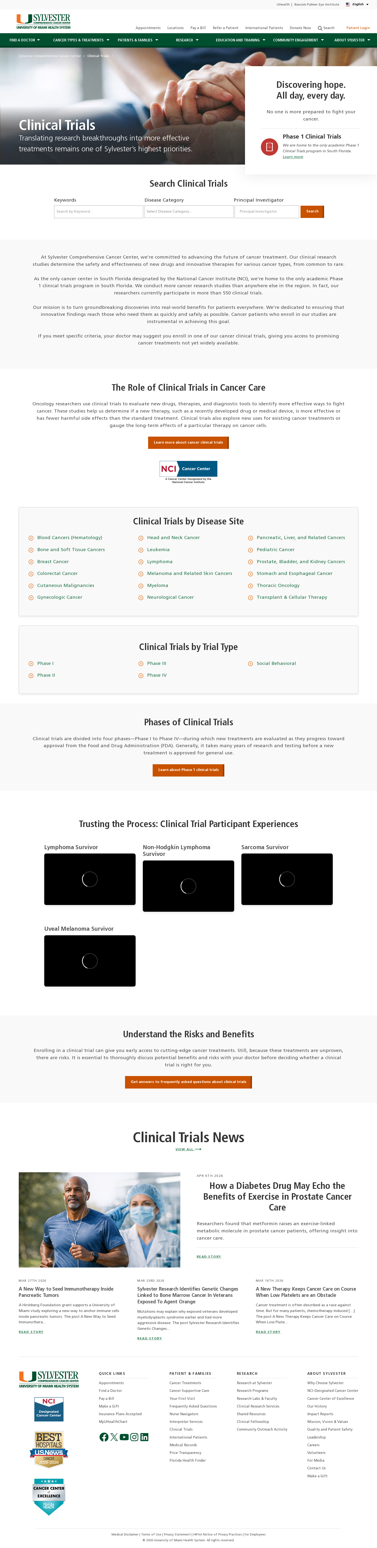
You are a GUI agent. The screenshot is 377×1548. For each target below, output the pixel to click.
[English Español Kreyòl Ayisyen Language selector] (358, 4)
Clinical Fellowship (253, 1422)
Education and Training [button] (238, 40)
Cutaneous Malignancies (65, 585)
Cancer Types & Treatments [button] (79, 40)
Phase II (46, 675)
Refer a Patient (226, 28)
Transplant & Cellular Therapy (292, 597)
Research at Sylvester (254, 1383)
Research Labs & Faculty (257, 1399)
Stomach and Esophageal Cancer (295, 573)
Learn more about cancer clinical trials (188, 443)
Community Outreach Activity (262, 1430)
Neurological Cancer (170, 597)
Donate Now (300, 28)
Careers (313, 1445)
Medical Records (183, 1445)
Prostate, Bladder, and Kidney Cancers (301, 562)
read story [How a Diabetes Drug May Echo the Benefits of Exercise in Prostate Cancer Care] (209, 1256)
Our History (317, 1406)
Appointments (148, 28)
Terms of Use (151, 1534)
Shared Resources (251, 1414)
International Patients (264, 28)
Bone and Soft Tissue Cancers (71, 550)
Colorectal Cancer (57, 573)
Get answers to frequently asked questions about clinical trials (188, 1082)
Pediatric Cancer (276, 550)
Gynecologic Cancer (59, 597)
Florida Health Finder (188, 1461)
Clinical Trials (181, 1430)
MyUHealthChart (113, 1422)
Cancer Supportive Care (189, 1391)
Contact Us (316, 1468)
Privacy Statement (178, 1534)
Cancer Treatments (185, 1383)
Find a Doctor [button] (22, 40)
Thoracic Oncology (278, 585)
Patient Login (355, 28)
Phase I (45, 663)
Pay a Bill (198, 28)
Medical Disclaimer (125, 1534)
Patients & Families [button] (135, 40)
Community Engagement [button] (296, 40)
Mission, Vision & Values (327, 1422)
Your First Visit (182, 1399)
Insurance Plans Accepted (120, 1414)
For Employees (255, 1534)
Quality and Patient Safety (329, 1430)
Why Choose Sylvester (325, 1383)
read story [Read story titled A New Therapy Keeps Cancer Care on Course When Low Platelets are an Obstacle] (268, 1332)
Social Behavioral (276, 663)
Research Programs (252, 1391)
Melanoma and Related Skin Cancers (189, 573)
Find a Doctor (110, 1391)
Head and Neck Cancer (173, 537)
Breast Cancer (53, 562)
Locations (175, 28)
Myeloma (157, 585)
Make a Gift (109, 1406)
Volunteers (316, 1453)
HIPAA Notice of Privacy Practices (218, 1534)
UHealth (283, 4)
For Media (315, 1461)
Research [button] (185, 40)
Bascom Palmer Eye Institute (317, 4)
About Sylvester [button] (349, 40)
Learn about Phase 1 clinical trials (188, 770)
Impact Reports (320, 1414)
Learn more (293, 157)
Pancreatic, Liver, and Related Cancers (301, 537)
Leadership (316, 1438)
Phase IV (157, 675)
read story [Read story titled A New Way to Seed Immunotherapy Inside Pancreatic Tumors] (31, 1332)
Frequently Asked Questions (193, 1406)
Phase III (156, 663)
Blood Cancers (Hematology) (69, 537)
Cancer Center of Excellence (330, 1399)
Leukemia (158, 550)
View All (189, 1149)
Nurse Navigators (184, 1414)
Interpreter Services (186, 1422)
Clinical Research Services (258, 1406)
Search (326, 28)
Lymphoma (160, 562)
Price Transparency (185, 1453)
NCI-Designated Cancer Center (332, 1391)
